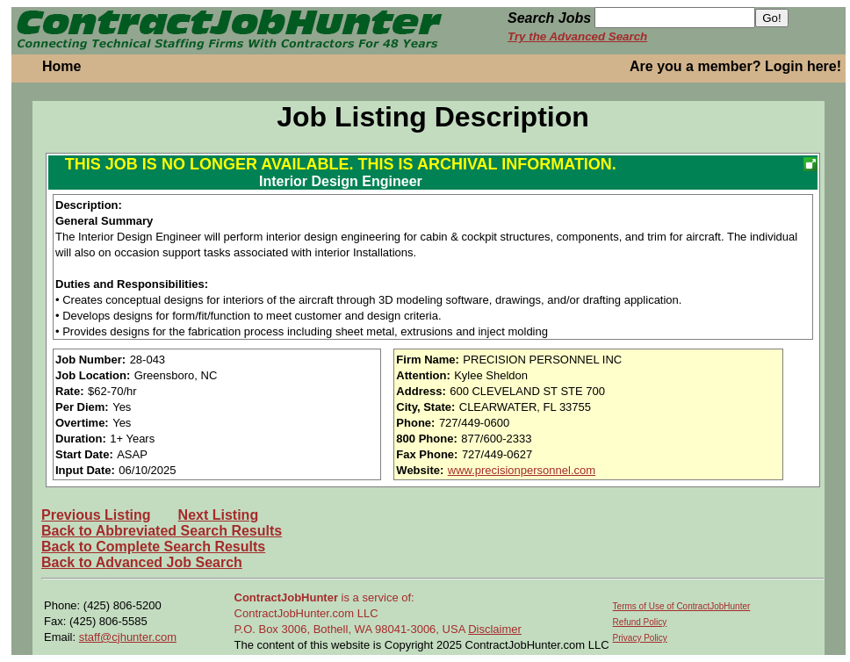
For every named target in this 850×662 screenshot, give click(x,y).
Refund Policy (640, 622)
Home (61, 66)
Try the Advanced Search (577, 36)
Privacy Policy (640, 638)
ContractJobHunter (286, 597)
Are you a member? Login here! (735, 66)
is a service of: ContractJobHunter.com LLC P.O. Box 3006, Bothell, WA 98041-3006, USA (351, 613)
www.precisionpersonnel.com (521, 470)
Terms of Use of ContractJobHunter (682, 606)
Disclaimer (495, 629)
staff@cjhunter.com (127, 637)
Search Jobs (549, 18)
